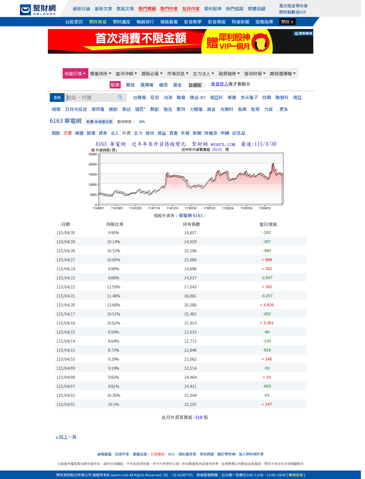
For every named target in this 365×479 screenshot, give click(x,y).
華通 (231, 97)
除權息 (211, 133)
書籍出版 (140, 454)
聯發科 (282, 97)
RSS (171, 454)
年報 (185, 133)
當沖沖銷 (124, 73)
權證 (163, 84)
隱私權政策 (187, 454)
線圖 (79, 133)
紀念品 (238, 133)
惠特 (180, 109)
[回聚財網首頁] (38, 9)
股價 (91, 133)
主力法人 (201, 73)
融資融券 (227, 73)
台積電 (139, 97)
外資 (126, 133)
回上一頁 (68, 437)
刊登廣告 (157, 454)
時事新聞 (240, 21)
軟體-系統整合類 (99, 121)
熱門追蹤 (235, 8)
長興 (242, 109)
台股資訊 (74, 21)
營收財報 (253, 73)
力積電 (196, 109)
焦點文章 (125, 8)
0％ (142, 121)
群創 (154, 109)
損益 (161, 133)
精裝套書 (169, 21)
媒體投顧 (256, 8)
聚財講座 (121, 21)
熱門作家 (169, 8)
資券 (103, 133)
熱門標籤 (147, 8)
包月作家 (191, 8)
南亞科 (216, 97)
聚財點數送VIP (292, 12)
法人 (114, 133)
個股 (55, 133)
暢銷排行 (145, 21)
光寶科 (226, 109)
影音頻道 (216, 21)
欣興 (266, 97)
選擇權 (146, 84)
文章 (67, 133)
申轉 (225, 133)
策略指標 (264, 21)
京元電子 (249, 97)
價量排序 (99, 73)
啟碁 (211, 109)
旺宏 (154, 97)
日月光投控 (76, 109)
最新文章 (103, 8)
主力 (138, 133)
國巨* (140, 109)
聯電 (181, 97)
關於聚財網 (226, 454)
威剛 (56, 109)
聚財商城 (97, 21)
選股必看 (150, 73)
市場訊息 (176, 73)
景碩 (126, 109)
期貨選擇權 (281, 73)
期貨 (130, 84)
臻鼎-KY (197, 97)
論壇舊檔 (104, 454)
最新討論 (81, 8)
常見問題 (207, 454)
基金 (177, 84)
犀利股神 (213, 8)
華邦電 (98, 109)
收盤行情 (73, 73)
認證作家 (122, 454)
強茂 (167, 109)
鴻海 (168, 97)
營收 (150, 133)
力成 (268, 109)
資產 (173, 133)
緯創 (113, 109)
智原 (255, 109)
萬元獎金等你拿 (293, 5)
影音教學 (193, 21)
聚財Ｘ (287, 21)
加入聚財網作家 (251, 454)
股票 (115, 84)
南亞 (297, 97)
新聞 (197, 133)
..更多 (282, 109)
